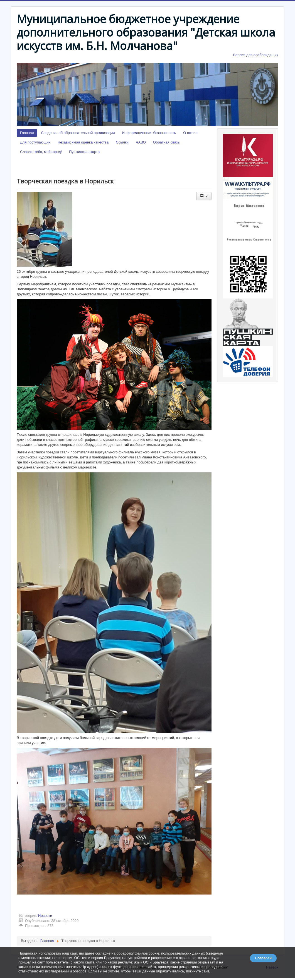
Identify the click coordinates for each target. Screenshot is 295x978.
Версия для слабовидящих (255, 55)
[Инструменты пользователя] (204, 196)
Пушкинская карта (84, 152)
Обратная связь (166, 142)
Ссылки (122, 142)
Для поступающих (35, 142)
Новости (45, 916)
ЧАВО (141, 142)
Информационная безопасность (149, 133)
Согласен (263, 958)
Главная (27, 133)
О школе (190, 133)
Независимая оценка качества (83, 142)
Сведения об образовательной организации (78, 133)
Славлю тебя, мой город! (41, 152)
